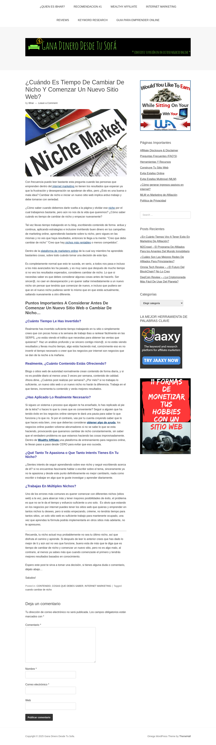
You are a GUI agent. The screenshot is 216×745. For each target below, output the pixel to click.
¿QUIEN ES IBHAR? (52, 6)
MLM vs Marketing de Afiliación (158, 194)
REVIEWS (63, 20)
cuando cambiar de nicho (38, 589)
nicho (112, 207)
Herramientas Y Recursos (155, 161)
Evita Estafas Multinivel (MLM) (158, 179)
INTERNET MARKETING (161, 6)
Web (28, 700)
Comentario (33, 624)
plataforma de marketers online (59, 251)
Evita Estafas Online (152, 173)
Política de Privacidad (153, 200)
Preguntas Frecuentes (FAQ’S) (158, 156)
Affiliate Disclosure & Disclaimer (159, 150)
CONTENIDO (43, 586)
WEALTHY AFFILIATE (124, 6)
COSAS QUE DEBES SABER (67, 586)
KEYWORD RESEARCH (92, 20)
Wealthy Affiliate (49, 440)
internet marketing (63, 186)
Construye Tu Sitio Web (154, 167)
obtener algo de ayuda (101, 422)
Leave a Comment (48, 103)
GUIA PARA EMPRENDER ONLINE (137, 20)
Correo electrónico (37, 684)
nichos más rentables (78, 242)
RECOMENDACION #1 (88, 6)
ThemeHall (185, 736)
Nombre (31, 668)
